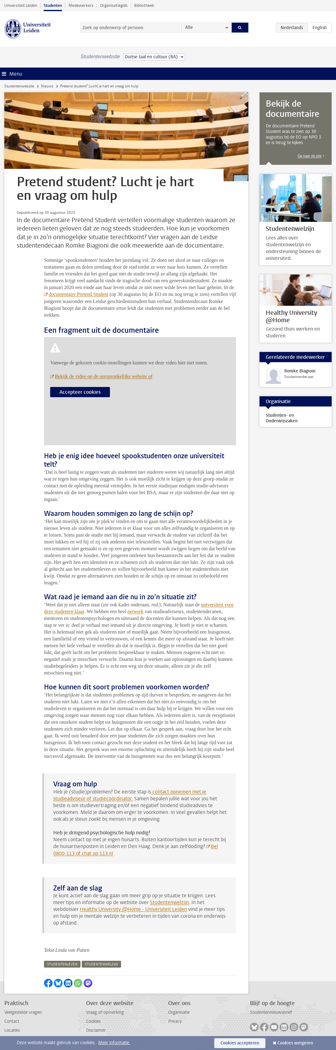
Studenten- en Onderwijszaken (282, 418)
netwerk (136, 611)
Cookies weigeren (295, 1043)
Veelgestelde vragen (23, 1012)
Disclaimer (96, 1030)
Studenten (53, 5)
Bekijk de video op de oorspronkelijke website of (103, 376)
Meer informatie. (114, 1043)
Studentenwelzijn (169, 902)
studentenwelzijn (101, 964)
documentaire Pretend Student (78, 294)
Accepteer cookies (80, 392)
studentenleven (62, 964)
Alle (189, 27)
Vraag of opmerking (105, 1012)
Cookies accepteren (239, 1043)
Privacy (175, 1021)
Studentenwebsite (19, 86)
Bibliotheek (144, 5)
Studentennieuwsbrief (271, 1012)
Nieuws (47, 86)
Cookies (93, 1021)
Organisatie (179, 1012)
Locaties (12, 1030)
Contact (11, 1021)
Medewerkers (81, 5)
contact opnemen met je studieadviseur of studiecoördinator (129, 795)
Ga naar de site (309, 155)
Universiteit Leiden (20, 5)
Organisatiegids (114, 5)
